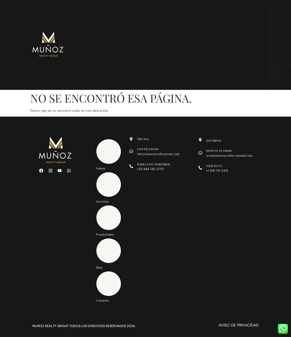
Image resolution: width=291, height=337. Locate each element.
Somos (121, 45)
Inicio (100, 45)
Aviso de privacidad (239, 325)
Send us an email (219, 151)
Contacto (172, 45)
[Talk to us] (200, 168)
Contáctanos (147, 149)
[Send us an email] (200, 152)
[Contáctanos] (131, 151)
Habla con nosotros (153, 164)
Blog (192, 45)
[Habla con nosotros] (131, 166)
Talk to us (214, 166)
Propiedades (146, 45)
